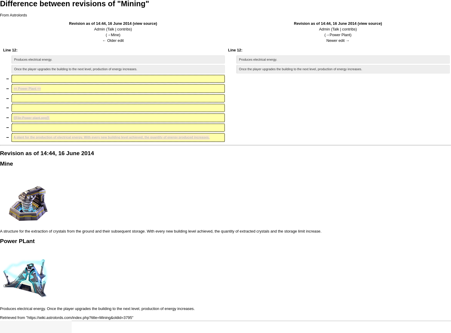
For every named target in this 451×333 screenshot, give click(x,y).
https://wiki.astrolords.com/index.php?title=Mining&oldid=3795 (79, 317)
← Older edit (113, 40)
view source (145, 23)
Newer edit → (338, 40)
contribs (124, 29)
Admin (99, 29)
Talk (110, 29)
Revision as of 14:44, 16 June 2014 (100, 23)
